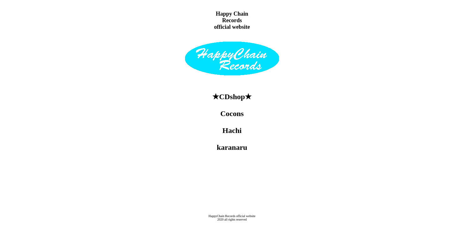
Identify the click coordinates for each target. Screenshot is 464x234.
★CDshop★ (232, 97)
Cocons (232, 113)
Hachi (231, 130)
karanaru (232, 147)
